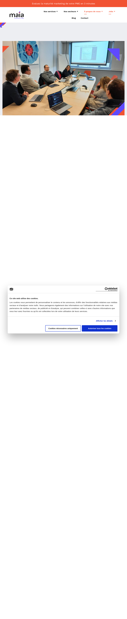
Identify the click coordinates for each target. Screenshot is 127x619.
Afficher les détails (104, 321)
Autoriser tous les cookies (99, 328)
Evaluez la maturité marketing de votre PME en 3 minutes (63, 3)
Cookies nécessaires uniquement (63, 328)
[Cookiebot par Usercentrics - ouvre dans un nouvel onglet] (106, 289)
